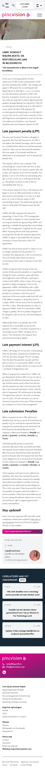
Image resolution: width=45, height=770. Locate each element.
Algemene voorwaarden (30, 762)
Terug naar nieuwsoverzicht (17, 532)
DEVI (4, 713)
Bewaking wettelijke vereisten (14, 702)
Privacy (4, 765)
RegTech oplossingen (11, 707)
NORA (5, 710)
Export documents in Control (14, 716)
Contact (5, 740)
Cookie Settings (26, 765)
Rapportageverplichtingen (13, 690)
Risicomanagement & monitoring (16, 696)
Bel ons (5, 5)
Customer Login (24, 5)
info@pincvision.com (15, 667)
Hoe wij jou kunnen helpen (14, 686)
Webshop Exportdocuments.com (16, 749)
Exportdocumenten (10, 693)
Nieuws (9, 47)
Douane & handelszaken (12, 699)
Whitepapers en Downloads (13, 728)
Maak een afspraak (10, 746)
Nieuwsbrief (7, 731)
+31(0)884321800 (12, 664)
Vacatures (6, 743)
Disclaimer (14, 765)
